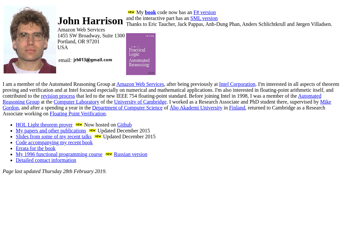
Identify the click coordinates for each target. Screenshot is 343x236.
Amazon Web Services (140, 84)
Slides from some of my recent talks (54, 136)
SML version (204, 18)
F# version (205, 12)
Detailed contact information (46, 160)
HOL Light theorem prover (44, 125)
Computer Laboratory (76, 102)
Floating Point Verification (78, 113)
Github (124, 125)
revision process (58, 96)
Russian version (130, 154)
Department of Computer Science (127, 107)
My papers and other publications (51, 130)
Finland (237, 107)
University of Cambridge (140, 102)
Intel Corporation (237, 84)
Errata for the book (35, 148)
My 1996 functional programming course (59, 154)
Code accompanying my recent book (54, 142)
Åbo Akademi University (196, 107)
